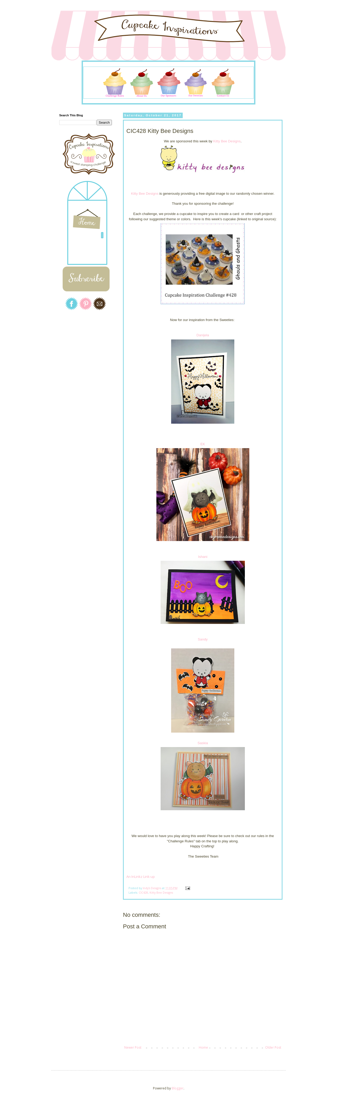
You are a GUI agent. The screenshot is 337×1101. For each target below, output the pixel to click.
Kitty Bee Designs (227, 141)
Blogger (178, 1088)
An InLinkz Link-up (140, 876)
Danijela (202, 335)
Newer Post (132, 1047)
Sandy (202, 639)
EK (202, 444)
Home (203, 1047)
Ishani (202, 557)
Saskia (202, 743)
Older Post (273, 1047)
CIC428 (143, 892)
